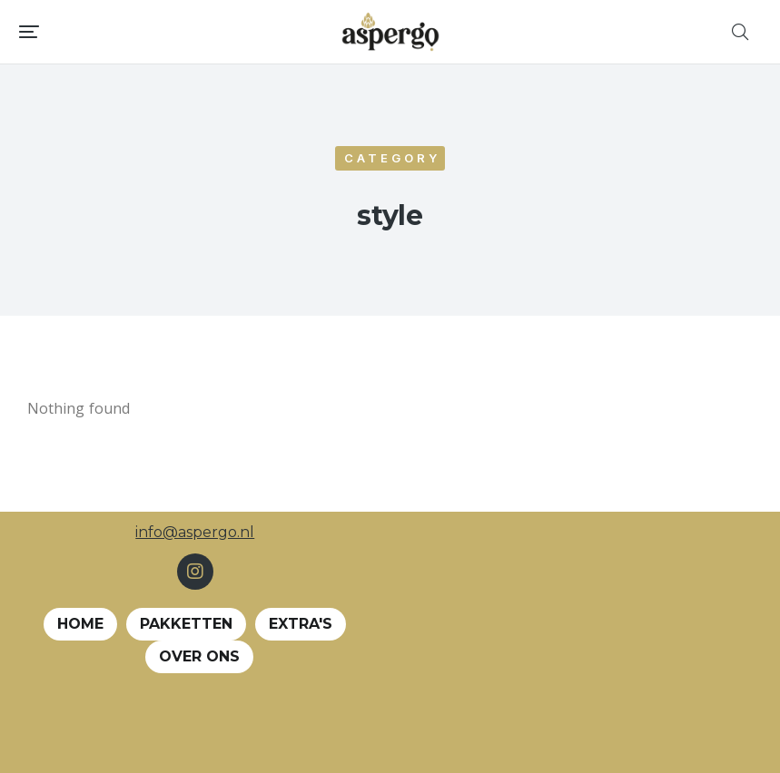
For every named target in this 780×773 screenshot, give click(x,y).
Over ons (199, 656)
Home (80, 623)
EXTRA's (300, 623)
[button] (29, 32)
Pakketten (186, 623)
